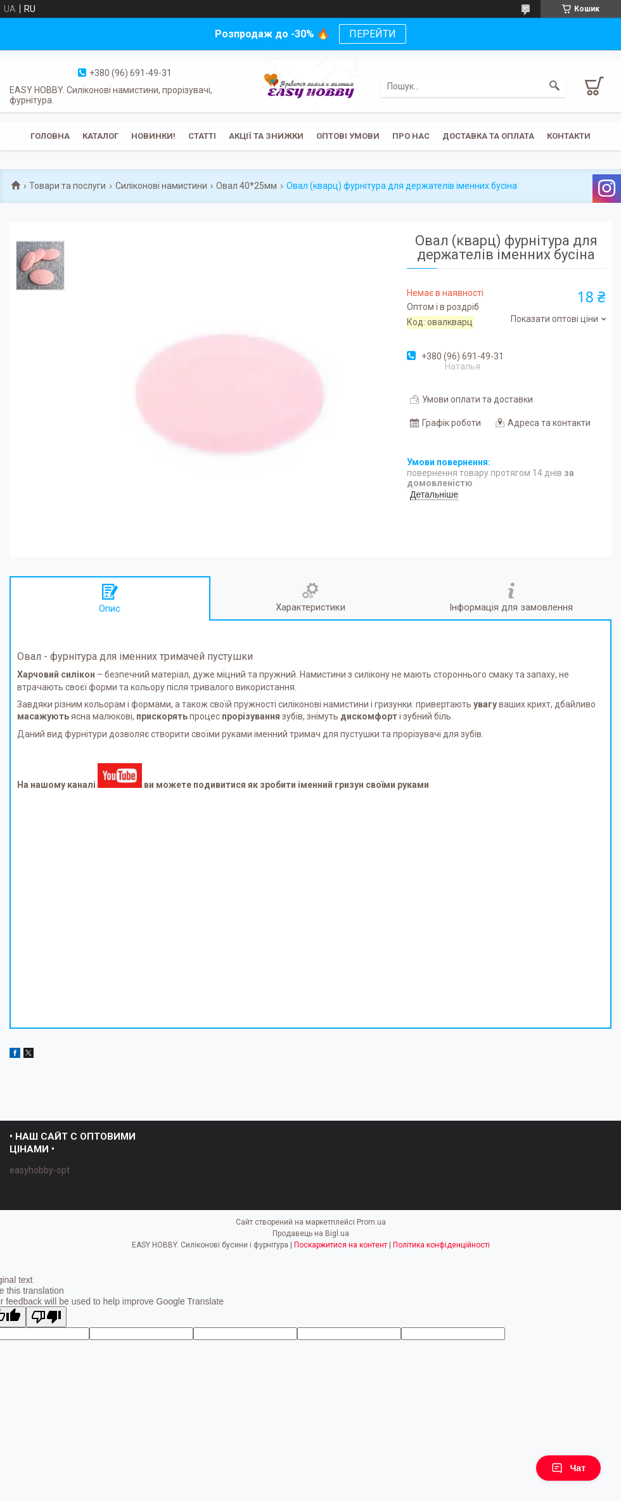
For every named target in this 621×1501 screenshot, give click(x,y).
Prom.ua (371, 1222)
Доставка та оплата (488, 136)
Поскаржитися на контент (340, 1244)
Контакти (569, 136)
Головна (50, 136)
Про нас (411, 136)
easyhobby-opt (40, 1170)
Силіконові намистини (161, 186)
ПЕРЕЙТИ (372, 34)
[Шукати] (554, 86)
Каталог (100, 136)
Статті (202, 136)
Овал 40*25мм (246, 186)
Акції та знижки (266, 136)
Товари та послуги (67, 186)
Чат (568, 1468)
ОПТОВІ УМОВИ (348, 136)
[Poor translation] (46, 1316)
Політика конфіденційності (441, 1244)
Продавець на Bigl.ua (310, 1233)
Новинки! (153, 136)
